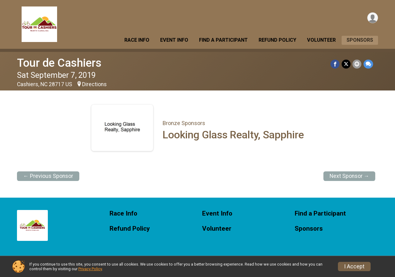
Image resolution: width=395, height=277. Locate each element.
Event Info (174, 40)
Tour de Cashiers (59, 62)
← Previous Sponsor (48, 176)
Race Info (136, 40)
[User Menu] (372, 18)
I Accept (354, 266)
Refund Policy (277, 40)
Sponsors (360, 40)
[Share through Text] (368, 64)
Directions (94, 84)
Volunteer (321, 40)
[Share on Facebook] (335, 64)
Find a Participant (223, 40)
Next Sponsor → (349, 176)
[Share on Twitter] (346, 64)
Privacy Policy (90, 269)
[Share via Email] (357, 64)
